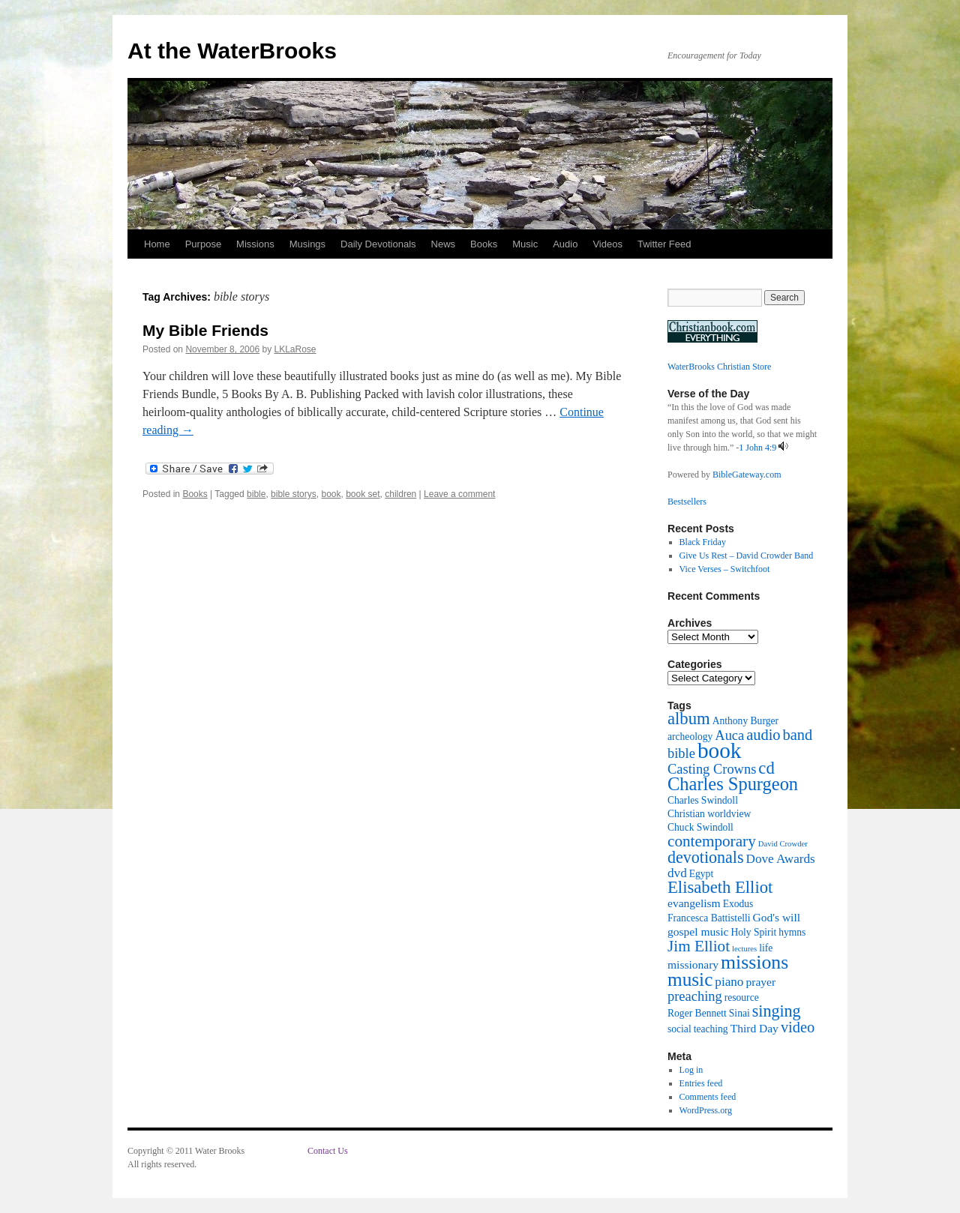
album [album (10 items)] (689, 718)
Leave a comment (459, 494)
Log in (692, 1070)
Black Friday (703, 542)
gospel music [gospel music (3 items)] (698, 931)
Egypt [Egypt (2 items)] (701, 873)
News (443, 244)
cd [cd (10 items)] (766, 768)
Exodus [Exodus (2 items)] (738, 903)
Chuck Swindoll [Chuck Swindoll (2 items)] (701, 827)
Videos (607, 244)
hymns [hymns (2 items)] (792, 932)
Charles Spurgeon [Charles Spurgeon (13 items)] (733, 784)
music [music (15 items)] (690, 979)
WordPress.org (706, 1110)
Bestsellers (687, 501)
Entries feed (701, 1083)
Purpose (203, 244)
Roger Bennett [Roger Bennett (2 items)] (697, 1013)
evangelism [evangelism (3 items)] (694, 903)
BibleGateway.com (747, 474)
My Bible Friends (205, 330)
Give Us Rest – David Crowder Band (747, 555)
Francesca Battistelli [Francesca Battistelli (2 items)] (709, 918)
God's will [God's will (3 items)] (776, 917)
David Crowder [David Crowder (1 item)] (783, 844)
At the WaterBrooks (232, 50)
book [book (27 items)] (720, 750)
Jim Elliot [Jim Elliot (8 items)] (699, 946)
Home (157, 244)
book (330, 494)
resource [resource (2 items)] (741, 997)
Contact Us (328, 1151)
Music (525, 244)
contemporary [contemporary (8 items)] (712, 841)
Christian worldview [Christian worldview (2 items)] (709, 813)
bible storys (293, 494)
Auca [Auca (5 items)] (729, 735)
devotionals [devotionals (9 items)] (706, 857)
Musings (308, 244)
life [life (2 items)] (765, 948)
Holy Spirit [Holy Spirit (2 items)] (753, 932)
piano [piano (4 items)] (729, 982)
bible (256, 494)
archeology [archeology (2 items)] (690, 736)
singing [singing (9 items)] (776, 1011)
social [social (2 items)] (680, 1029)
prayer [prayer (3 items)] (761, 981)
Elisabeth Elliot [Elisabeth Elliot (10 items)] (720, 887)
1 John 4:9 (757, 447)
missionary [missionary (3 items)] (693, 964)
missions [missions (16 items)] (754, 962)
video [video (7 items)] (797, 1027)
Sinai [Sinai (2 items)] (739, 1013)
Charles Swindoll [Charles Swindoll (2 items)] (703, 800)
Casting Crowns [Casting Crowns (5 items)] (712, 769)
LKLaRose (295, 349)
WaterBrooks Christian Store (719, 366)
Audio (565, 244)
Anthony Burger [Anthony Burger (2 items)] (745, 720)
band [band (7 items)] (798, 734)
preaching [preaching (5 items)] (695, 996)
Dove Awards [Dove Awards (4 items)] (780, 859)
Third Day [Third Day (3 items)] (754, 1028)
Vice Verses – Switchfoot (725, 569)
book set (363, 494)
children (400, 494)
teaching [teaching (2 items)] (711, 1029)
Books (483, 244)
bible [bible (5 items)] (681, 753)
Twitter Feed (665, 244)
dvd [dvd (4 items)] (677, 873)
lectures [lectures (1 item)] (744, 949)
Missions (255, 244)
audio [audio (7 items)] (763, 734)
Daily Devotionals (378, 244)
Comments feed (708, 1097)
